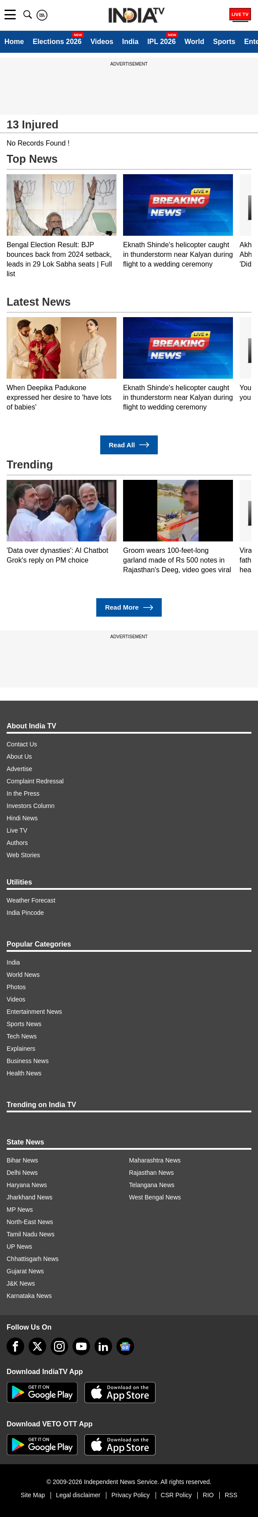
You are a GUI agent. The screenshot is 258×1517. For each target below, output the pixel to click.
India (130, 41)
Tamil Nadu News (31, 1234)
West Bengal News (155, 1197)
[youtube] (81, 1346)
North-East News (30, 1221)
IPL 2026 (161, 41)
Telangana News (152, 1184)
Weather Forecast (31, 900)
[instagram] (59, 1346)
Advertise (19, 768)
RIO (208, 1495)
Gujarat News (25, 1271)
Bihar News (22, 1160)
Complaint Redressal (35, 781)
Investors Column (31, 805)
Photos (16, 987)
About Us (19, 756)
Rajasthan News (151, 1172)
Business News (28, 1060)
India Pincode (25, 912)
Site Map (33, 1495)
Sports (224, 41)
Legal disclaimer (78, 1495)
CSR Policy (176, 1495)
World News (23, 974)
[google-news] (125, 1346)
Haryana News (27, 1184)
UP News (19, 1246)
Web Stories (23, 855)
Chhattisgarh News (32, 1258)
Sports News (24, 1023)
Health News (24, 1073)
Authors (17, 842)
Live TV (17, 830)
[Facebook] (15, 1346)
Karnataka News (29, 1295)
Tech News (21, 1036)
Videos (102, 41)
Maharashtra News (155, 1160)
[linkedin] (103, 1346)
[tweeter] (37, 1346)
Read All (129, 445)
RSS (231, 1495)
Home (14, 41)
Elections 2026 (57, 41)
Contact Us (22, 744)
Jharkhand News (29, 1197)
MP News (20, 1209)
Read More (129, 608)
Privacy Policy (130, 1495)
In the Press (23, 793)
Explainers (21, 1048)
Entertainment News (34, 1011)
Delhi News (22, 1172)
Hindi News (22, 818)
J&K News (21, 1283)
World (194, 41)
